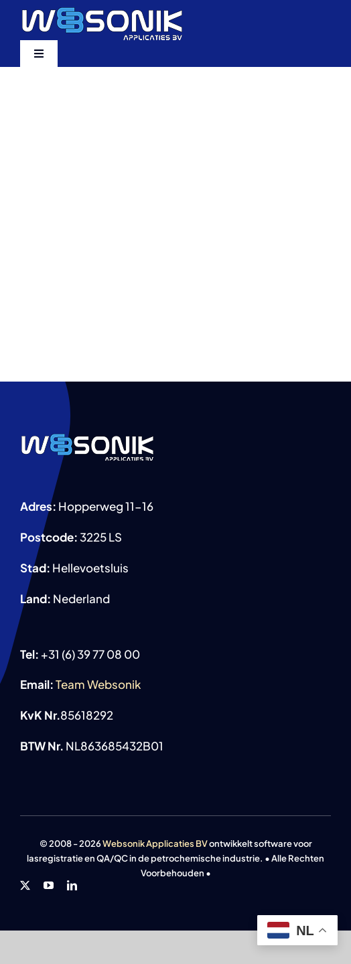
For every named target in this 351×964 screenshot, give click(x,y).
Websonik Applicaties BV (155, 843)
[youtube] (49, 885)
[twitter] (25, 885)
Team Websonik (98, 684)
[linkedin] (72, 885)
